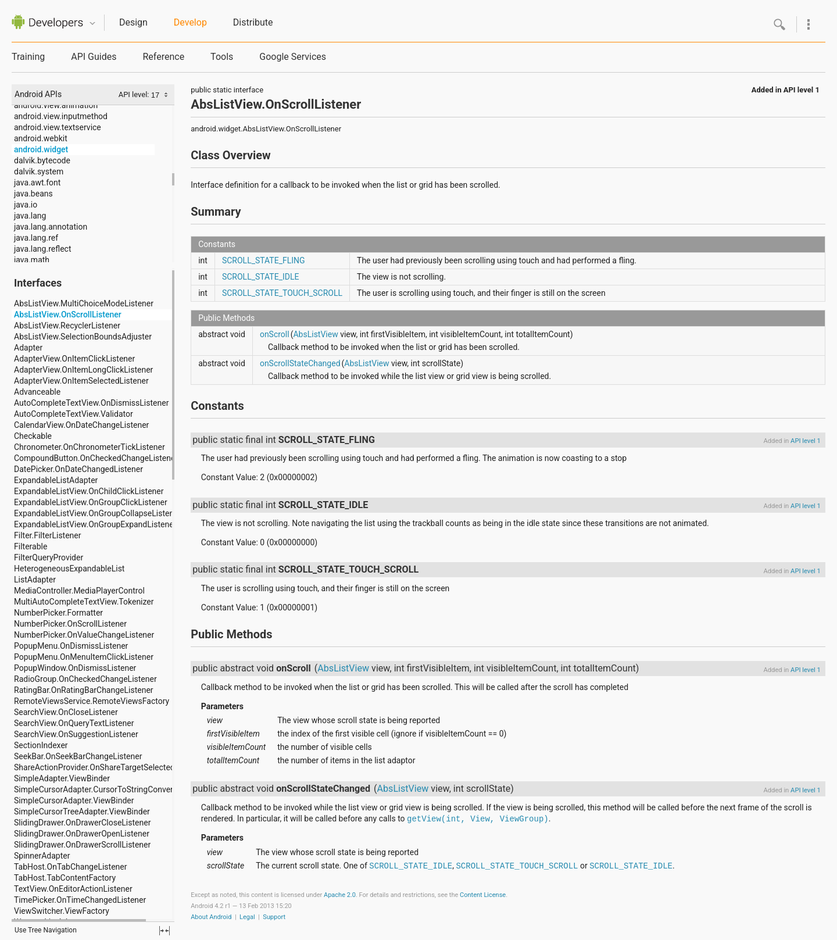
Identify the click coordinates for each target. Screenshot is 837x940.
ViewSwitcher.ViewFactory (61, 911)
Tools (221, 56)
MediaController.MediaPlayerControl (79, 590)
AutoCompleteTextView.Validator (73, 414)
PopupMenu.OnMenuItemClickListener (83, 657)
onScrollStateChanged (300, 363)
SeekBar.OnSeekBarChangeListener (78, 756)
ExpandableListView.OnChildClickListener (88, 491)
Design (133, 22)
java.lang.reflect (42, 248)
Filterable (30, 546)
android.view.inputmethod (61, 116)
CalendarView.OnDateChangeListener (81, 425)
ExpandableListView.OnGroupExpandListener (95, 524)
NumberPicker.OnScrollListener (70, 623)
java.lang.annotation (50, 226)
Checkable (33, 436)
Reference (163, 56)
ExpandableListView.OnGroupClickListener (90, 502)
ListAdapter (35, 579)
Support (274, 917)
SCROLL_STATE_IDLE (260, 276)
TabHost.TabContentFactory (65, 877)
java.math (31, 260)
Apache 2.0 (340, 895)
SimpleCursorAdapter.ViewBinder (74, 800)
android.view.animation (56, 105)
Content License (483, 895)
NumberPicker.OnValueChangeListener (84, 634)
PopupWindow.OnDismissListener (75, 668)
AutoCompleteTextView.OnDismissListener (91, 403)
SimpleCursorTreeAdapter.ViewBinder (82, 811)
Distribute (253, 22)
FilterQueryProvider (48, 557)
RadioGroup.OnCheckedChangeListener (85, 679)
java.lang (30, 215)
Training (28, 56)
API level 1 (802, 89)
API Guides (93, 56)
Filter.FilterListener (47, 535)
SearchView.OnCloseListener (66, 712)
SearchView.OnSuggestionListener (76, 734)
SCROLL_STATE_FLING (263, 260)
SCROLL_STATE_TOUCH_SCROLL (282, 293)
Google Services (292, 56)
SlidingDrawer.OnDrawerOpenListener (81, 833)
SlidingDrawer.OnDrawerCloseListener (82, 822)
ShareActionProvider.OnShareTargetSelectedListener (109, 767)
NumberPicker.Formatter (58, 612)
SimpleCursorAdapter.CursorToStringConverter (98, 789)
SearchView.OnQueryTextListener (74, 723)
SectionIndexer (41, 745)
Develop (190, 22)
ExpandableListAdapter (56, 480)
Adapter (28, 347)
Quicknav (92, 23)
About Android (211, 917)
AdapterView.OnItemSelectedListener (81, 380)
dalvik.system (38, 171)
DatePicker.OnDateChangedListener (78, 469)
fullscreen (164, 931)
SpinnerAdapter (42, 855)
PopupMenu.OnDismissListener (71, 646)
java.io (25, 204)
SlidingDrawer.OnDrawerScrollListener (82, 844)
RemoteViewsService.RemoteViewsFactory (91, 701)
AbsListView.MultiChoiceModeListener (83, 303)
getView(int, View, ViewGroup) (478, 819)
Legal (247, 917)
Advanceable (37, 391)
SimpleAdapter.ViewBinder (62, 778)
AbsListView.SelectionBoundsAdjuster (83, 336)
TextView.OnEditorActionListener (73, 888)
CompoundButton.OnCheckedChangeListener (96, 458)
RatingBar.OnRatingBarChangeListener (83, 690)
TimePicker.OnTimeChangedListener (80, 900)
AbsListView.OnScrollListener (67, 314)
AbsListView (315, 334)
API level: (135, 94)
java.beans (33, 193)
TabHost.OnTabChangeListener (70, 866)
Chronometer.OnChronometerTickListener (89, 447)
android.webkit (40, 138)
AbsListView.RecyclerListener (67, 325)
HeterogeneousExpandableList (69, 568)
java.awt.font (37, 182)
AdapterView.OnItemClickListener (74, 358)
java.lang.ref (36, 237)
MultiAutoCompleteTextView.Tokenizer (84, 601)
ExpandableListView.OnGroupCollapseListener (97, 513)
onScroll (274, 334)
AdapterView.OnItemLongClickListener (83, 369)
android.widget (41, 149)
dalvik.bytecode (42, 160)
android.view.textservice (57, 127)
